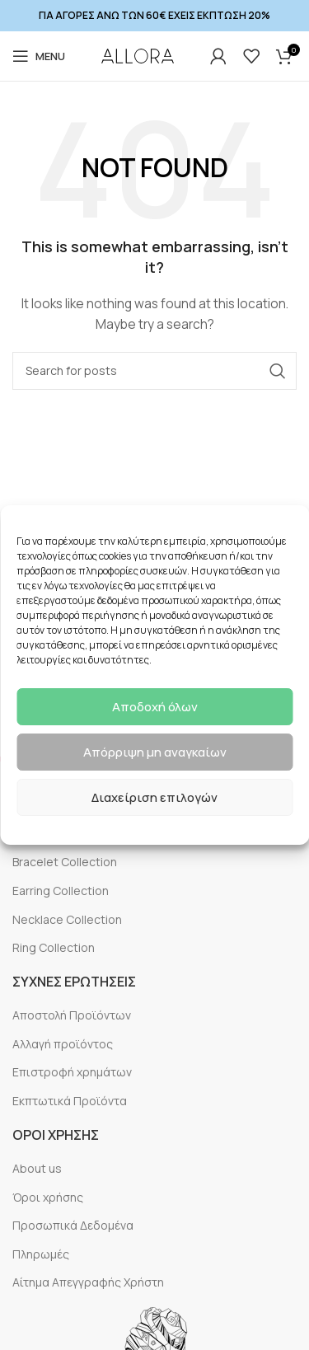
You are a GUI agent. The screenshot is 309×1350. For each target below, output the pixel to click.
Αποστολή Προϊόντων (71, 1015)
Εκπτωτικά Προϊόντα (69, 1101)
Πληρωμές (40, 1254)
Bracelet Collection (64, 862)
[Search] (154, 371)
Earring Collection (60, 890)
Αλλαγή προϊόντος (62, 1044)
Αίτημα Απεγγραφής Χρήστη (88, 1282)
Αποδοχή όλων (155, 706)
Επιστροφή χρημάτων (72, 1072)
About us (37, 1168)
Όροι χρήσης (47, 1197)
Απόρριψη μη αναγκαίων (155, 752)
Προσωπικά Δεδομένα (72, 1225)
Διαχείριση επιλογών (154, 797)
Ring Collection (53, 947)
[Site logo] (138, 56)
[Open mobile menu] (38, 56)
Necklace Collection (67, 919)
